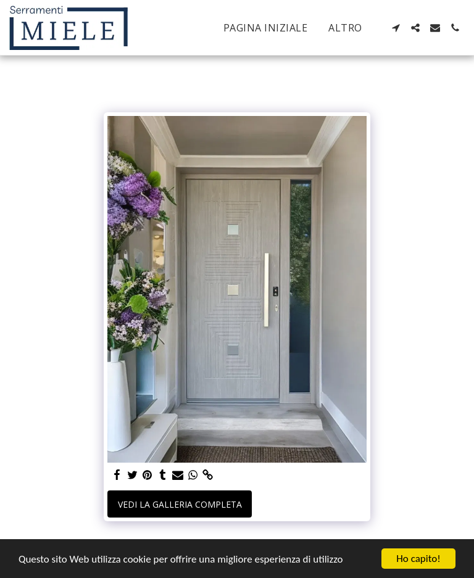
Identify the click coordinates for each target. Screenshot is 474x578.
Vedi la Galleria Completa (180, 504)
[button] (395, 28)
